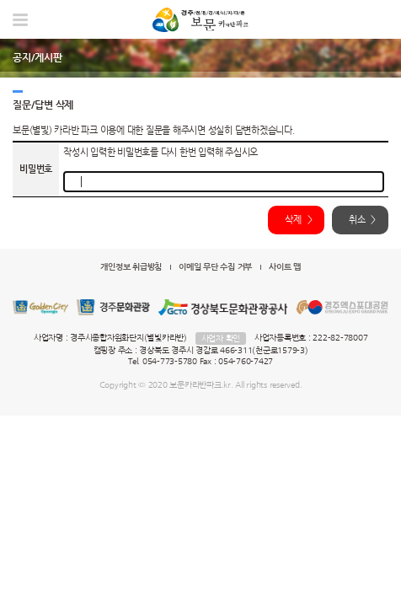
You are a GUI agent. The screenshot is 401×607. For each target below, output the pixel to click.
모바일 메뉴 (20, 19)
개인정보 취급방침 (131, 266)
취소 (357, 219)
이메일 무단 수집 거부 (215, 266)
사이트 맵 (285, 266)
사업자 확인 (221, 338)
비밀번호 (35, 169)
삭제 (293, 219)
